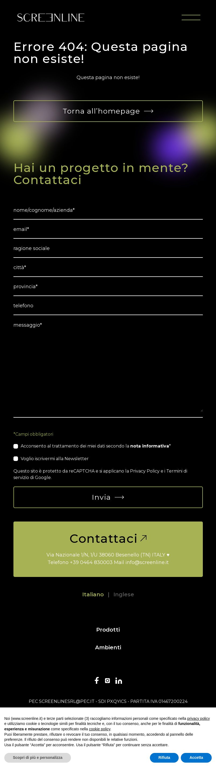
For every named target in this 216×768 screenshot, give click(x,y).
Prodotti (108, 629)
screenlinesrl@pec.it (67, 701)
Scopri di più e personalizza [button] (37, 757)
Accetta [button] (196, 757)
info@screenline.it (147, 562)
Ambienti (108, 647)
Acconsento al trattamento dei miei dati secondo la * (96, 446)
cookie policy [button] (99, 729)
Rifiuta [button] (164, 757)
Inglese (123, 594)
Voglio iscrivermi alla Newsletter (55, 458)
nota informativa (149, 446)
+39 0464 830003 (91, 562)
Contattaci (108, 538)
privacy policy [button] (198, 718)
